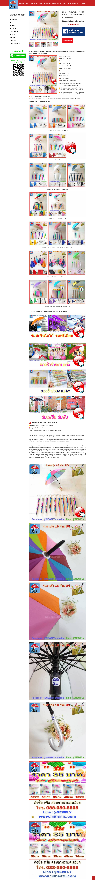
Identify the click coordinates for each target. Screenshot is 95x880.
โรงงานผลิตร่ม (47, 3)
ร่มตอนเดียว (22, 3)
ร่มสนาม (54, 3)
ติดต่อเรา (83, 3)
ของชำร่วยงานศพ (74, 3)
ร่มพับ (27, 3)
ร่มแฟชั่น (33, 3)
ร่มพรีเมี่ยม (39, 3)
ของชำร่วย (66, 3)
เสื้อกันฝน (59, 3)
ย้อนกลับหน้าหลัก (67, 40)
